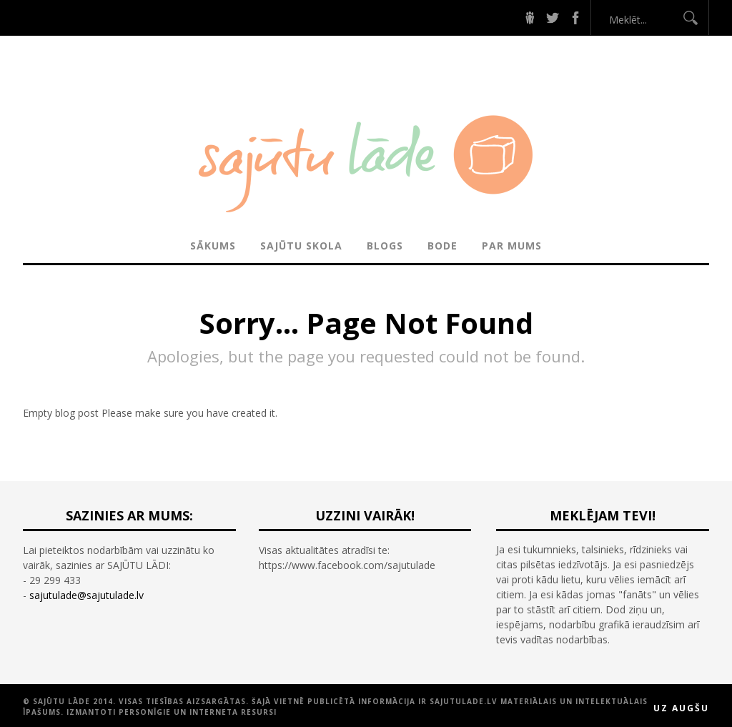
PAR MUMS (512, 245)
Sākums (213, 245)
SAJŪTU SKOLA (301, 245)
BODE (442, 245)
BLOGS (385, 245)
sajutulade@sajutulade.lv (86, 595)
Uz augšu (681, 708)
